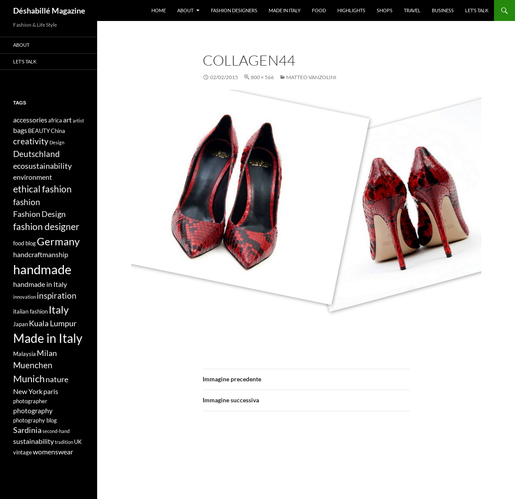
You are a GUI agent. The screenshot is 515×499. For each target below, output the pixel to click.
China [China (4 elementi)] (58, 130)
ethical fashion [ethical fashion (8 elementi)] (42, 189)
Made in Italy (285, 10)
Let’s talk (476, 10)
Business (443, 10)
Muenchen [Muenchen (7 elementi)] (33, 365)
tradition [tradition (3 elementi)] (64, 442)
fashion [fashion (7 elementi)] (26, 202)
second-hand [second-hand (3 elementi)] (56, 431)
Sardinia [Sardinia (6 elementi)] (27, 430)
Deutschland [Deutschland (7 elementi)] (36, 154)
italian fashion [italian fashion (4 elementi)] (30, 311)
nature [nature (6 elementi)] (57, 379)
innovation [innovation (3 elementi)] (24, 297)
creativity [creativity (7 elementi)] (31, 141)
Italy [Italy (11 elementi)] (59, 309)
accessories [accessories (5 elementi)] (30, 119)
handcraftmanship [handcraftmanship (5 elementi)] (40, 254)
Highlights (351, 10)
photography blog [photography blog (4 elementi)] (35, 420)
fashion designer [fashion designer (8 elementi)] (46, 226)
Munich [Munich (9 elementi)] (29, 378)
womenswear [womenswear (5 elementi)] (53, 451)
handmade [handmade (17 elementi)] (42, 269)
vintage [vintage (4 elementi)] (22, 452)
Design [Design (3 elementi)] (56, 142)
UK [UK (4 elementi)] (78, 441)
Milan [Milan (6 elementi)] (47, 353)
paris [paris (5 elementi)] (50, 391)
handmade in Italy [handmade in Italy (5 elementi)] (40, 284)
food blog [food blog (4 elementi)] (24, 243)
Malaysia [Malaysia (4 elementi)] (24, 353)
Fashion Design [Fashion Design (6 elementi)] (39, 214)
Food (319, 10)
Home (158, 10)
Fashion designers (234, 10)
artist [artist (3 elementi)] (78, 120)
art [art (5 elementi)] (67, 119)
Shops (384, 10)
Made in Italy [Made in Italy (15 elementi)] (47, 338)
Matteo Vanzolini (311, 77)
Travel (412, 10)
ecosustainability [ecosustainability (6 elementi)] (42, 166)
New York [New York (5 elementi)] (27, 391)
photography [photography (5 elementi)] (33, 410)
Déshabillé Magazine (49, 10)
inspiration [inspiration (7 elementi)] (57, 295)
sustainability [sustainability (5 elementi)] (33, 441)
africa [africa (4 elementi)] (55, 120)
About (185, 10)
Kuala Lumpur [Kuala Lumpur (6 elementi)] (53, 323)
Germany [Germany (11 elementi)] (58, 241)
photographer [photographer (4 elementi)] (30, 401)
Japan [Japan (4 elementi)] (20, 324)
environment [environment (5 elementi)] (32, 177)
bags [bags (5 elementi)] (20, 130)
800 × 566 (262, 77)
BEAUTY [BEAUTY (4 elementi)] (39, 130)
